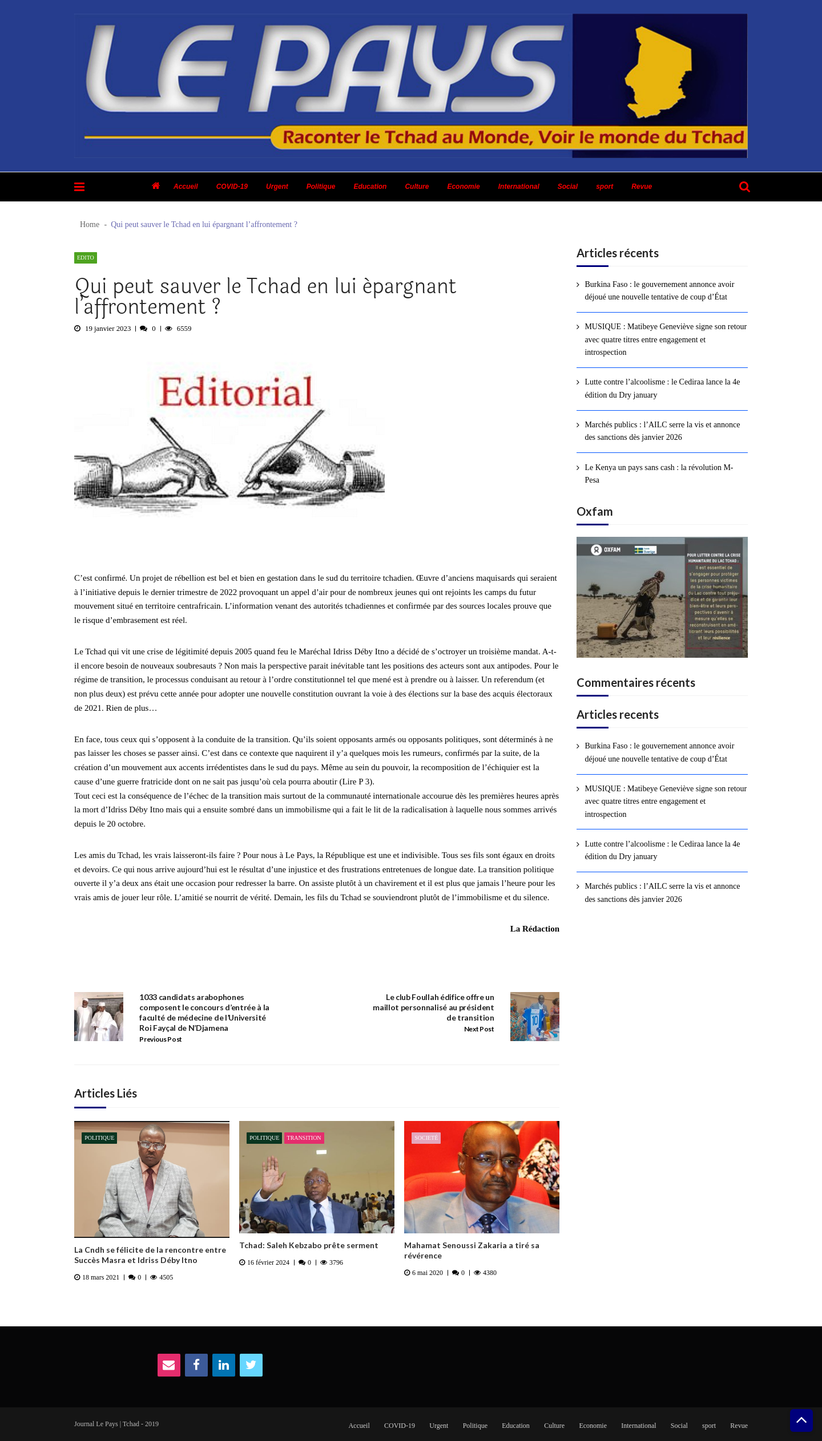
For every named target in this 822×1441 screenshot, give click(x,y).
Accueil (186, 187)
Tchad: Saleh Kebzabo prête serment (308, 1245)
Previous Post (160, 1039)
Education (369, 187)
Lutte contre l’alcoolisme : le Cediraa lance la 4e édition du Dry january (662, 388)
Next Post (479, 1029)
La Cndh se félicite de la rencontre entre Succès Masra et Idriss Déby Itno (150, 1255)
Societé (426, 1138)
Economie (463, 187)
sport (604, 187)
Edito (85, 257)
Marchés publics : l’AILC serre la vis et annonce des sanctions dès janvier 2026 (662, 431)
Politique (321, 187)
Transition (304, 1138)
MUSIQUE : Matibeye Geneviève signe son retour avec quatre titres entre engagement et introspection (666, 339)
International (518, 187)
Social (568, 187)
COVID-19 (232, 187)
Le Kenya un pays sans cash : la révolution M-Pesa (659, 473)
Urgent (277, 187)
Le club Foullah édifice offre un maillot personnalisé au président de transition (433, 1007)
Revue (641, 187)
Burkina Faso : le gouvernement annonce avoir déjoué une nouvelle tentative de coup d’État (659, 290)
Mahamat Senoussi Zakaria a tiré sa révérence (471, 1250)
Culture (417, 187)
